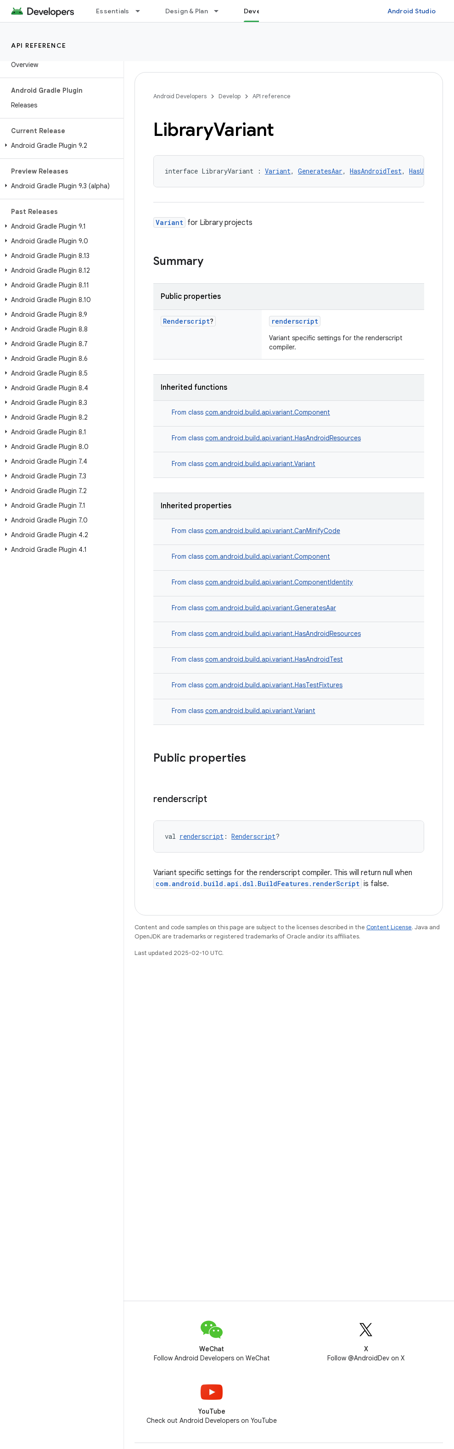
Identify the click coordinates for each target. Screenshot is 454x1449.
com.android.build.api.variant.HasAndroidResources (283, 438)
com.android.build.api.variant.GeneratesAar (270, 608)
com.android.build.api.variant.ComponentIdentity (279, 582)
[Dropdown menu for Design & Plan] (220, 11)
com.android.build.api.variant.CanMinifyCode (272, 531)
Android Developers (180, 96)
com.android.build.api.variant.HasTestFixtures (273, 685)
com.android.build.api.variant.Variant (260, 464)
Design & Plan (186, 11)
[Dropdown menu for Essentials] (141, 11)
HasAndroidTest (376, 171)
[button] (60, 145)
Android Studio (411, 11)
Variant (278, 171)
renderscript (294, 321)
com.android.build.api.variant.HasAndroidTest (274, 659)
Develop (230, 96)
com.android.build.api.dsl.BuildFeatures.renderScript (257, 883)
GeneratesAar (320, 171)
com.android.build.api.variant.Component (267, 412)
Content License (389, 927)
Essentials (112, 11)
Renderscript (186, 321)
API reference (39, 45)
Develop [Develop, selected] (257, 11)
